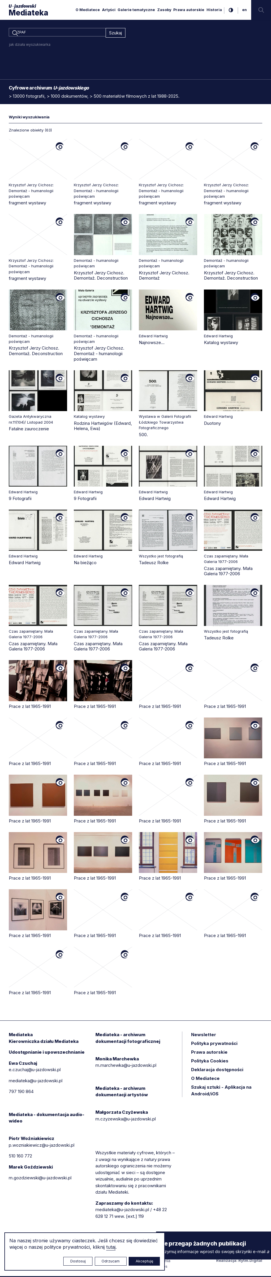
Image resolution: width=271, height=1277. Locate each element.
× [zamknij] (161, 1237)
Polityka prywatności (214, 1044)
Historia (214, 10)
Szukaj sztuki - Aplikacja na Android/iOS (221, 1091)
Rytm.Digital (250, 1261)
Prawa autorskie (188, 10)
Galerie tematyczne (136, 10)
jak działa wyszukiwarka (29, 45)
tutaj (111, 1247)
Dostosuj (78, 1261)
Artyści (109, 10)
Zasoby (164, 10)
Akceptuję (144, 1261)
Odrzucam (111, 1261)
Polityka (209, 1061)
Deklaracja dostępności (217, 1070)
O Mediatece (88, 10)
